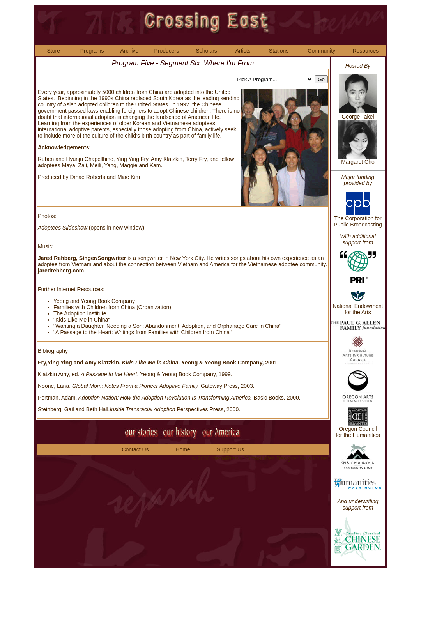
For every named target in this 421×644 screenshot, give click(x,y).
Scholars (206, 51)
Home (182, 449)
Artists (243, 51)
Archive (129, 51)
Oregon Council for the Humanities (358, 432)
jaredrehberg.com (61, 270)
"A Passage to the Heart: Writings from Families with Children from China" (142, 332)
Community (321, 51)
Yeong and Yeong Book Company (94, 301)
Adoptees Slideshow (63, 228)
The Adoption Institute (79, 313)
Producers (166, 51)
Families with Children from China (94, 307)
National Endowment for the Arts (358, 306)
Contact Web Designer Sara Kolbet (285, 458)
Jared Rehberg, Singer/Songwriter (82, 258)
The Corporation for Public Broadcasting (358, 219)
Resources (365, 51)
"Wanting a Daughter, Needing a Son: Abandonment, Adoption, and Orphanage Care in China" (167, 326)
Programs (92, 51)
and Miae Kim (123, 177)
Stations (279, 51)
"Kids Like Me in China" (81, 320)
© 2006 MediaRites (216, 458)
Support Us (230, 449)
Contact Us (135, 449)
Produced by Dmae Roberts (71, 177)
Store (53, 51)
